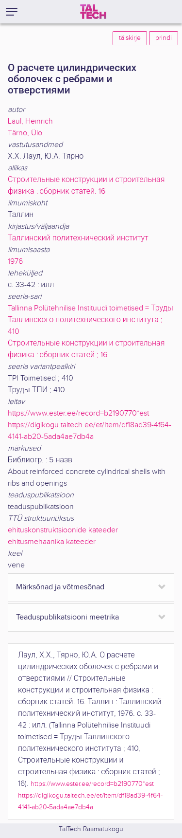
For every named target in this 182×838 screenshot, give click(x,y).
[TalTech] (93, 11)
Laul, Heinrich (30, 121)
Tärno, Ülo (25, 133)
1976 (15, 261)
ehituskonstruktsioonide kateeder (63, 530)
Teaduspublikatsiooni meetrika (67, 617)
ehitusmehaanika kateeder (52, 542)
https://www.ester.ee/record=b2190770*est (78, 413)
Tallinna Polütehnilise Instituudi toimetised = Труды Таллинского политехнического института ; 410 (90, 320)
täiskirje (130, 38)
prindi (163, 38)
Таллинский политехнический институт (78, 238)
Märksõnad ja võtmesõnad (60, 587)
